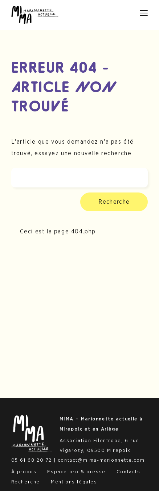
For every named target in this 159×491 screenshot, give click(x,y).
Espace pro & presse (76, 471)
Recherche (114, 202)
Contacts (128, 471)
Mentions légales (74, 481)
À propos (24, 471)
